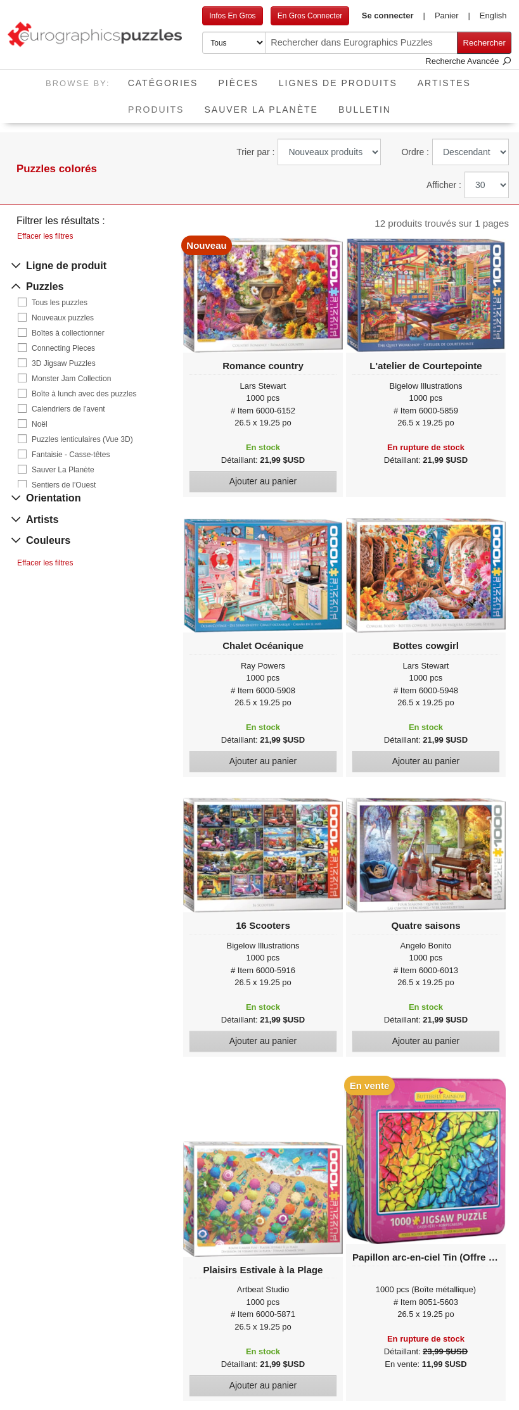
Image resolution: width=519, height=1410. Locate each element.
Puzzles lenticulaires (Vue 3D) (82, 439)
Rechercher (484, 42)
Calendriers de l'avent (68, 409)
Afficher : (443, 185)
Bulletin (364, 109)
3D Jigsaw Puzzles (64, 363)
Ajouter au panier (263, 481)
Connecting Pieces (63, 348)
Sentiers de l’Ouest (64, 485)
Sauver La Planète (261, 109)
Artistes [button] (444, 83)
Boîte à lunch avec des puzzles (84, 393)
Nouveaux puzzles (63, 317)
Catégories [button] (163, 83)
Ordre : (415, 152)
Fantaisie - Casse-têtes (71, 454)
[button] (393, 15)
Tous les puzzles (59, 302)
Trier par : (255, 152)
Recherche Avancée (468, 61)
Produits (161, 105)
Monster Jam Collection (71, 378)
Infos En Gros (232, 15)
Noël (40, 424)
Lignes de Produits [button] (338, 83)
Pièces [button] (238, 83)
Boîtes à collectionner (68, 333)
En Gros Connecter (310, 15)
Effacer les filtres (45, 236)
